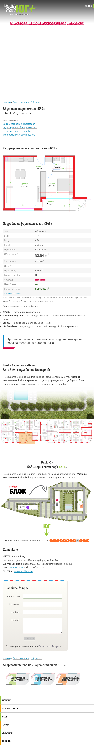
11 (84, 541)
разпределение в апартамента (20, 127)
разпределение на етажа (17, 131)
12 (87, 541)
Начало (7, 102)
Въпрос (56, 646)
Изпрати (29, 638)
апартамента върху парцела (19, 134)
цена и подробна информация (19, 123)
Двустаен (36, 102)
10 (81, 541)
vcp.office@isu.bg (23, 571)
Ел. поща (43, 646)
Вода (5, 716)
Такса (5, 725)
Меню (88, 6)
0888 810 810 (16, 567)
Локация (7, 733)
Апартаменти (21, 102)
